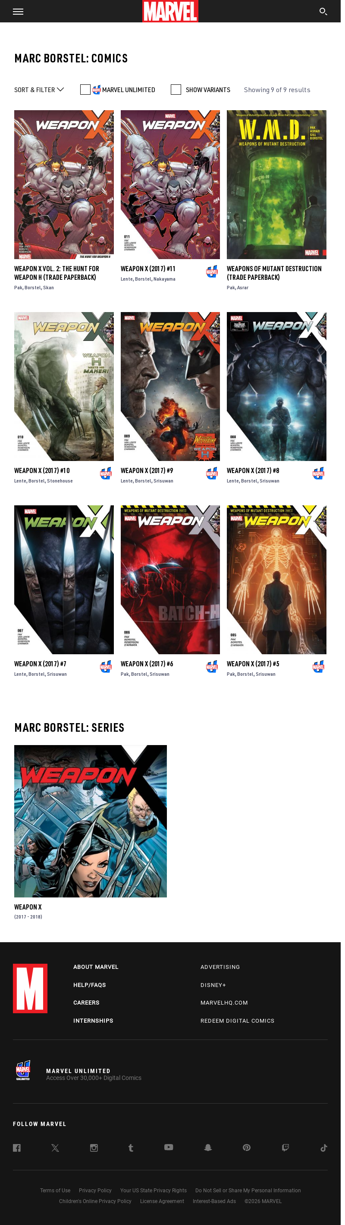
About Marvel (96, 967)
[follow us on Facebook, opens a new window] (17, 1149)
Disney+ (213, 985)
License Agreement (162, 1201)
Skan (48, 287)
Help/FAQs (89, 985)
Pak (18, 287)
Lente (127, 278)
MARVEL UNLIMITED (128, 89)
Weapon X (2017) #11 (148, 268)
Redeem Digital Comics (238, 1021)
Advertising (220, 967)
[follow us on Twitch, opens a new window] (285, 1149)
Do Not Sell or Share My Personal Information (248, 1191)
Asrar (242, 287)
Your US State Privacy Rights (153, 1191)
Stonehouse (60, 480)
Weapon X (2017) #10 (41, 470)
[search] (324, 12)
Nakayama (165, 278)
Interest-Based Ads (214, 1201)
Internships (93, 1021)
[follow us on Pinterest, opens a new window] (247, 1148)
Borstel (33, 287)
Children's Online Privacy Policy (95, 1201)
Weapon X (27, 907)
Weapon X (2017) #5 (253, 663)
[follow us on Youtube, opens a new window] (168, 1148)
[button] (15, 11)
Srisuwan (163, 480)
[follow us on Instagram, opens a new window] (94, 1149)
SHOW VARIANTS (208, 89)
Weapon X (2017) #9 (147, 470)
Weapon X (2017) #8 (253, 470)
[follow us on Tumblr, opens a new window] (131, 1149)
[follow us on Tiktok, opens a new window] (324, 1149)
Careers (86, 1002)
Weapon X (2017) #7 (40, 663)
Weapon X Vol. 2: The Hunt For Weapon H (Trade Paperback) (56, 273)
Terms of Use (55, 1191)
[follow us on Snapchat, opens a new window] (208, 1149)
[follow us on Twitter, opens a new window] (55, 1149)
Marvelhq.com (224, 1002)
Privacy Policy (95, 1191)
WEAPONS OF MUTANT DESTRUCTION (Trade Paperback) (274, 273)
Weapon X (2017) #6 (147, 663)
